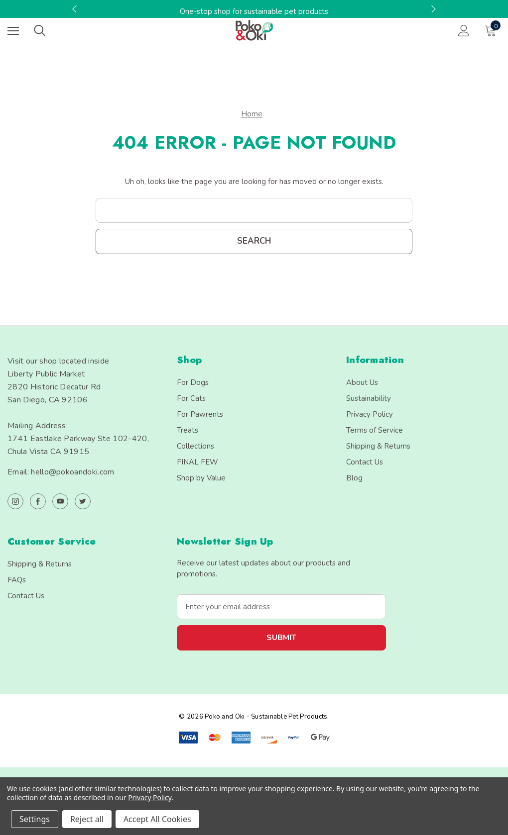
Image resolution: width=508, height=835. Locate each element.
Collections (195, 446)
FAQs (16, 580)
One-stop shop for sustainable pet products (254, 11)
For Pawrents (200, 414)
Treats (187, 430)
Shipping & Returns (378, 446)
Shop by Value (201, 478)
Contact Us (364, 462)
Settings (34, 819)
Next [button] (432, 9)
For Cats (191, 398)
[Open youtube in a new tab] (60, 501)
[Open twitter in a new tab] (83, 501)
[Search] (39, 30)
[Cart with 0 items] (493, 30)
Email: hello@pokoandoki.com (61, 471)
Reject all (87, 819)
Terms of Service (374, 430)
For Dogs (193, 382)
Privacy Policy (369, 414)
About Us (362, 382)
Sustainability (368, 398)
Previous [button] (76, 9)
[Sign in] (464, 30)
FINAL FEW (197, 462)
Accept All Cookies (157, 819)
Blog (354, 478)
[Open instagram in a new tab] (15, 501)
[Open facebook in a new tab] (38, 501)
